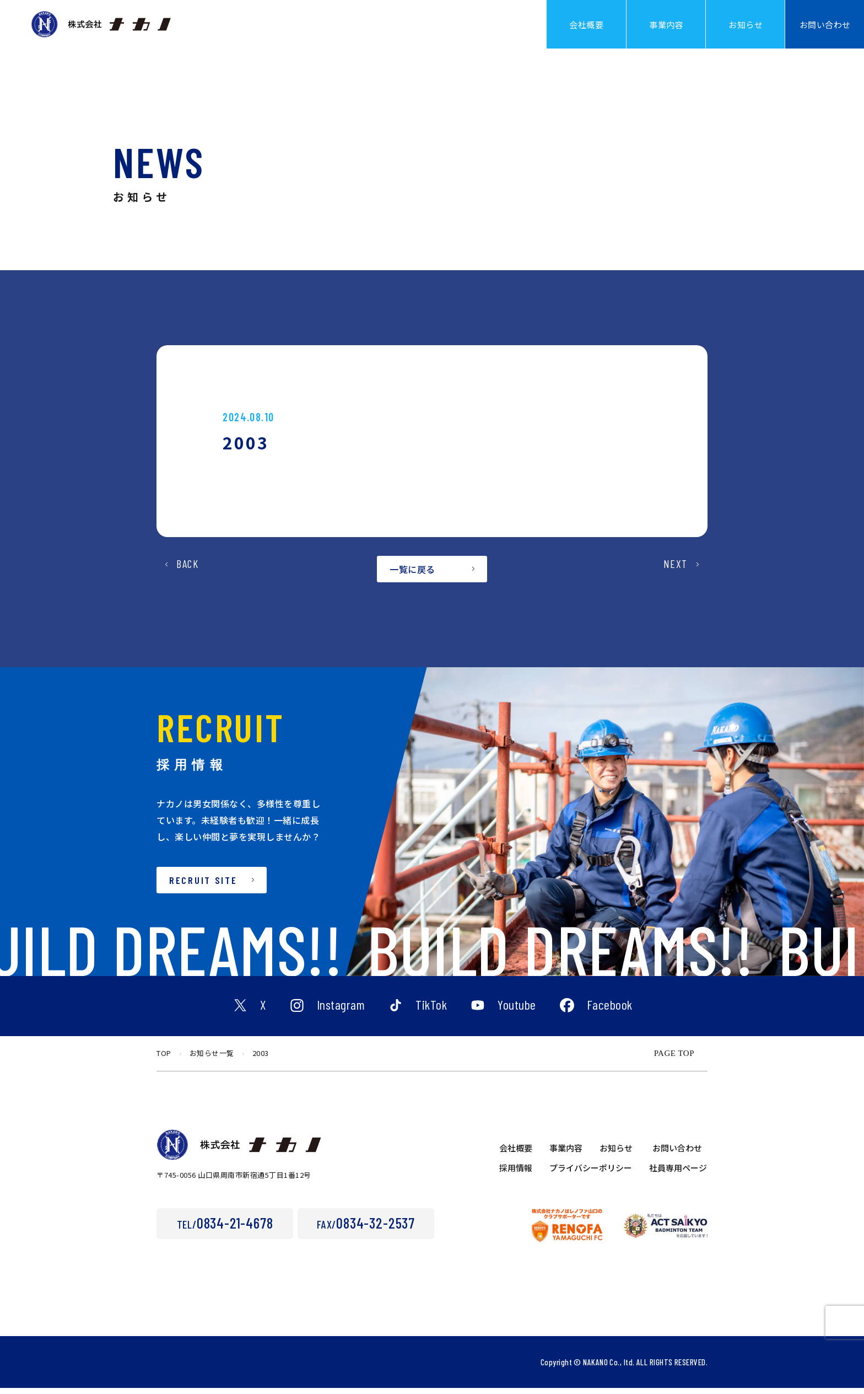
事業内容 (565, 1154)
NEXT (675, 580)
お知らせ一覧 (212, 1059)
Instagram (341, 1012)
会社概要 (515, 1154)
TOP (163, 1059)
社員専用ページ (678, 1173)
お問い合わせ (677, 1154)
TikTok (431, 1012)
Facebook (610, 1012)
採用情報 (515, 1173)
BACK (187, 580)
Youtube (517, 1012)
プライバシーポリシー (590, 1173)
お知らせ (616, 1154)
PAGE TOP (674, 1059)
